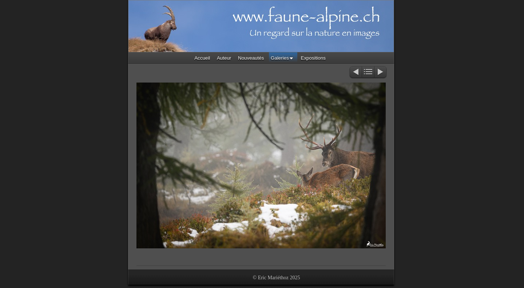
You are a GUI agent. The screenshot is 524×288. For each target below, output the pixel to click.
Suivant (380, 72)
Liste (368, 72)
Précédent (355, 72)
